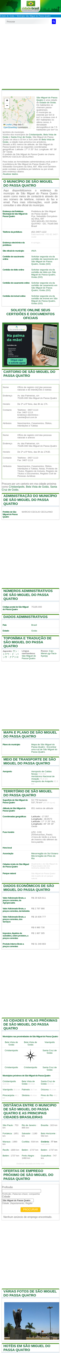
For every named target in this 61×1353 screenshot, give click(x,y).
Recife (6, 1150)
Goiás (34, 630)
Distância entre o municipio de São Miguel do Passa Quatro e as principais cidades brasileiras (29, 1111)
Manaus (6, 1141)
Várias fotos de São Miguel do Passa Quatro (30, 1293)
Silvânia (26, 1095)
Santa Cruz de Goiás (21, 137)
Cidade (6, 1196)
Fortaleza (7, 1133)
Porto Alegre (28, 1155)
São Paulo (8, 1125)
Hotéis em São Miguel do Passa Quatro (26, 1348)
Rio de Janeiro (29, 1125)
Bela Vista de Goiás (37, 486)
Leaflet (7, 124)
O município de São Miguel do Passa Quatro (28, 183)
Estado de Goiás (7, 16)
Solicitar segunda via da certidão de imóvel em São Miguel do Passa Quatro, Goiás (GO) (44, 300)
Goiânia (45, 1141)
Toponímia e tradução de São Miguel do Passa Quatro (27, 642)
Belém (25, 1150)
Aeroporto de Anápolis (42, 781)
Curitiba (25, 1141)
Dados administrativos (25, 617)
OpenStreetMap (10, 127)
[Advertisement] (30, 56)
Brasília (44, 1125)
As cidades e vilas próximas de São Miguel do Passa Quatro (30, 1024)
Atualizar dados (10, 174)
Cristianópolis (35, 134)
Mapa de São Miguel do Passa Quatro (43, 745)
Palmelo (26, 1089)
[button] (7, 100)
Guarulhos (46, 1155)
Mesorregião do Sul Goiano (44, 853)
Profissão (7, 1187)
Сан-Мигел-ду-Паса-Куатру (49, 653)
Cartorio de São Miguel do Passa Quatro (29, 373)
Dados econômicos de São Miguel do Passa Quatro (28, 888)
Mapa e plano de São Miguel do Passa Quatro (30, 734)
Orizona (45, 1089)
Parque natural (9, 873)
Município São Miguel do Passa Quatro (33, 16)
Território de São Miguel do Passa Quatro (27, 793)
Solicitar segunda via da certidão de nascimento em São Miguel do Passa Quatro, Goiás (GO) (44, 260)
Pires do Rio (47, 1095)
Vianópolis (50, 1042)
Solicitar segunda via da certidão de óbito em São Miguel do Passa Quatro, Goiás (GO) (43, 273)
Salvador (26, 1133)
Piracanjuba (8, 1095)
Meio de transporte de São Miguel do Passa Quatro (29, 761)
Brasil (34, 625)
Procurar (30, 1209)
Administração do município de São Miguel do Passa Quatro (30, 500)
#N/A (33, 251)
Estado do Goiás (48, 102)
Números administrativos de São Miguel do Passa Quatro (28, 595)
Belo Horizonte (48, 1133)
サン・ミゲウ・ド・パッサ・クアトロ (11, 654)
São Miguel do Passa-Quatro (29, 657)
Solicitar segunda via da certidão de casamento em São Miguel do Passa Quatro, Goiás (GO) (44, 286)
